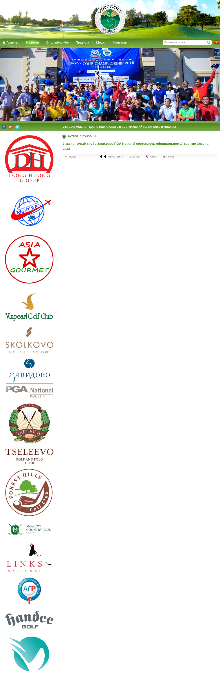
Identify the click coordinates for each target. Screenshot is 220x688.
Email (136, 156)
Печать (170, 156)
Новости (89, 135)
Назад (72, 156)
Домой (73, 135)
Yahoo (152, 156)
